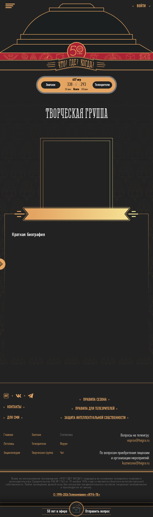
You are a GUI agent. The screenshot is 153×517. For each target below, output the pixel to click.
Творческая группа (42, 453)
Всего (76, 89)
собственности (95, 418)
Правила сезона (95, 400)
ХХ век (68, 89)
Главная (8, 435)
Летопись (9, 444)
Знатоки (36, 435)
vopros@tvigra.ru (138, 441)
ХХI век (84, 89)
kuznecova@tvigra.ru (135, 463)
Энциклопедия (12, 453)
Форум (64, 444)
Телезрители (39, 444)
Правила (95, 409)
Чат (62, 453)
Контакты (14, 407)
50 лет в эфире (57, 512)
